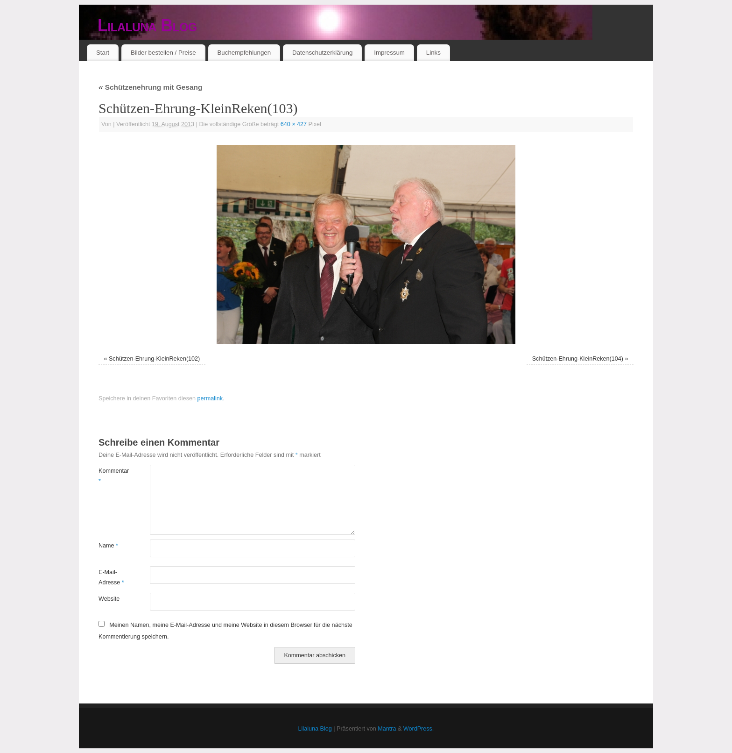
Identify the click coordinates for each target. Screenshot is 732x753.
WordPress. (418, 728)
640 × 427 (294, 124)
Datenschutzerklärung (322, 52)
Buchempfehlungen (244, 52)
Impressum (389, 52)
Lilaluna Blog (147, 25)
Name (108, 545)
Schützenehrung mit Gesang (150, 87)
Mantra (387, 728)
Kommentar (111, 476)
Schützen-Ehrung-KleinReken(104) (577, 358)
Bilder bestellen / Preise (163, 52)
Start (102, 52)
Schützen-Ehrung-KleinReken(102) (154, 358)
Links (433, 52)
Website (109, 599)
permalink (210, 398)
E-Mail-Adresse (111, 577)
